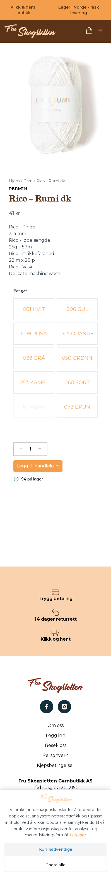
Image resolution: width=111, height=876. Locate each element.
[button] (55, 104)
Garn (28, 180)
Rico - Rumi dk (50, 180)
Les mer (78, 834)
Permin (18, 189)
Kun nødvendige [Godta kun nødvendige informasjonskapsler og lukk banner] (55, 849)
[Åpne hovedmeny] (101, 31)
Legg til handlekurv (38, 466)
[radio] (33, 309)
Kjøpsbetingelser (55, 765)
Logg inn (55, 735)
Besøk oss (55, 745)
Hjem (14, 180)
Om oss (55, 725)
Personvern (55, 755)
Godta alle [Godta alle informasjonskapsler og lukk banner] (55, 864)
